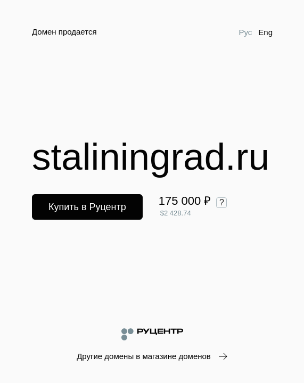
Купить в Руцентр (87, 207)
